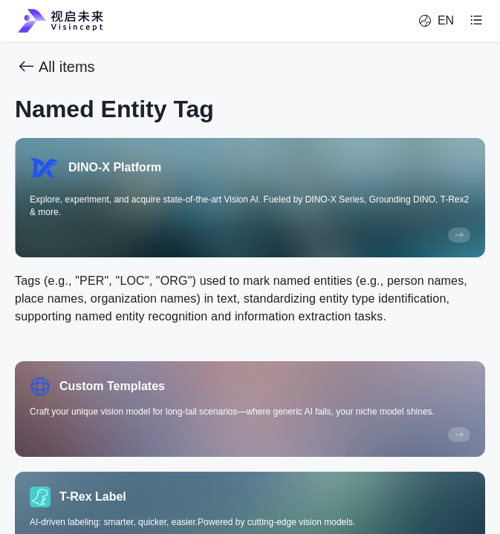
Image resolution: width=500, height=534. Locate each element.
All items (55, 67)
